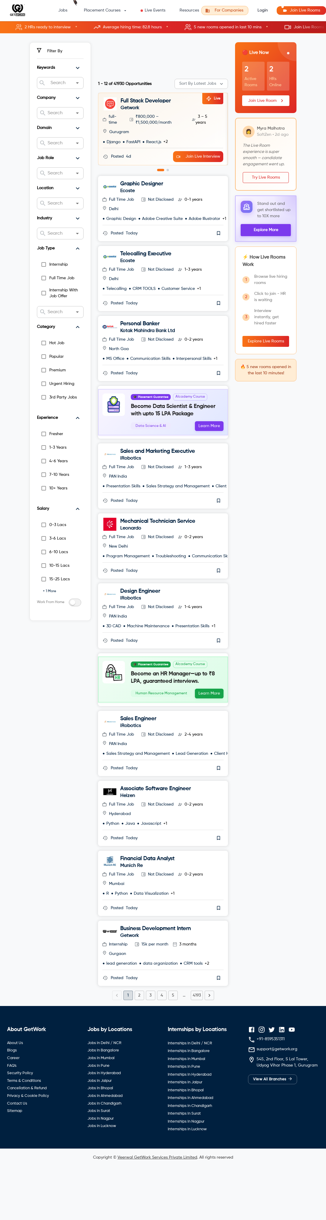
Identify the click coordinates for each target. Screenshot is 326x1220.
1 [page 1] (128, 1030)
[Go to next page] (209, 1030)
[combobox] (60, 83)
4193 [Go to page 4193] (197, 1030)
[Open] (77, 83)
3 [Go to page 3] (150, 1030)
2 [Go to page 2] (139, 1030)
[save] (218, 227)
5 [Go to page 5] (173, 1030)
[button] (163, 27)
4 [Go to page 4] (162, 1030)
